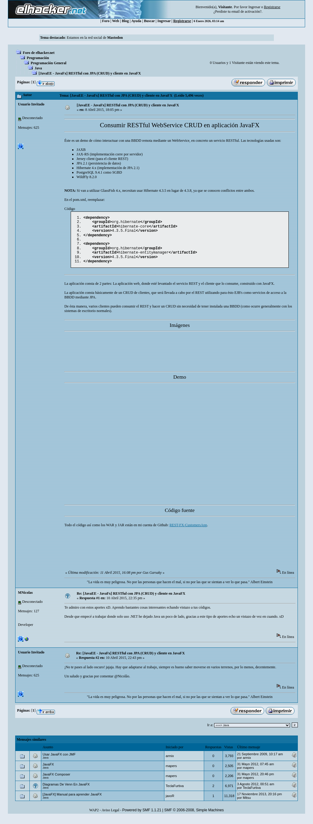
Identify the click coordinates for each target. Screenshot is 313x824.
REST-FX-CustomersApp (188, 532)
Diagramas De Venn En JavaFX (65, 791)
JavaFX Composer (56, 781)
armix (170, 762)
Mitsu (247, 804)
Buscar (149, 21)
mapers (171, 772)
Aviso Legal (110, 817)
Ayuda (136, 21)
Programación (38, 58)
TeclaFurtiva (174, 792)
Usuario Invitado (31, 104)
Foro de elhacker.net (38, 53)
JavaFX (48, 771)
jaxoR (170, 802)
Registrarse (182, 21)
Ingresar (254, 7)
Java (38, 68)
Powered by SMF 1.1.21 (141, 817)
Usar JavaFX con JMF (59, 761)
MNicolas (25, 599)
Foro (105, 21)
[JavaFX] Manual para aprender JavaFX (72, 801)
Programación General (48, 63)
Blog (125, 21)
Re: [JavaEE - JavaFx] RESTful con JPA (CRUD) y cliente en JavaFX (131, 600)
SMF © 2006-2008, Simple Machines (194, 817)
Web (115, 21)
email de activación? (246, 11)
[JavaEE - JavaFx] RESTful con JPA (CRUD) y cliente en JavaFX (90, 73)
